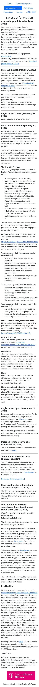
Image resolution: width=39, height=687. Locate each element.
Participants (28, 8)
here (14, 450)
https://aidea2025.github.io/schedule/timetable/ (20, 242)
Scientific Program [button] (23, 4)
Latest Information (13, 8)
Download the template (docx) (13, 479)
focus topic (18, 541)
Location (19, 12)
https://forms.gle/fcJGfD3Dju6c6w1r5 (15, 333)
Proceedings (8, 12)
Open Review (24, 550)
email (21, 641)
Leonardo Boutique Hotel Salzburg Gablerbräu (19, 592)
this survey (23, 419)
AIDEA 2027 (30, 12)
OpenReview (6, 56)
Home (10, 4)
